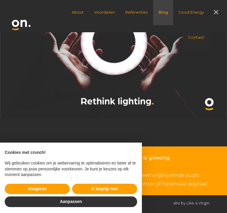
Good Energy (191, 12)
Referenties (136, 12)
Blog (163, 12)
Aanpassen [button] (71, 201)
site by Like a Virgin (191, 203)
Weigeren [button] (37, 188)
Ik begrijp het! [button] (104, 188)
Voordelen (104, 12)
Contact (196, 37)
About (78, 12)
